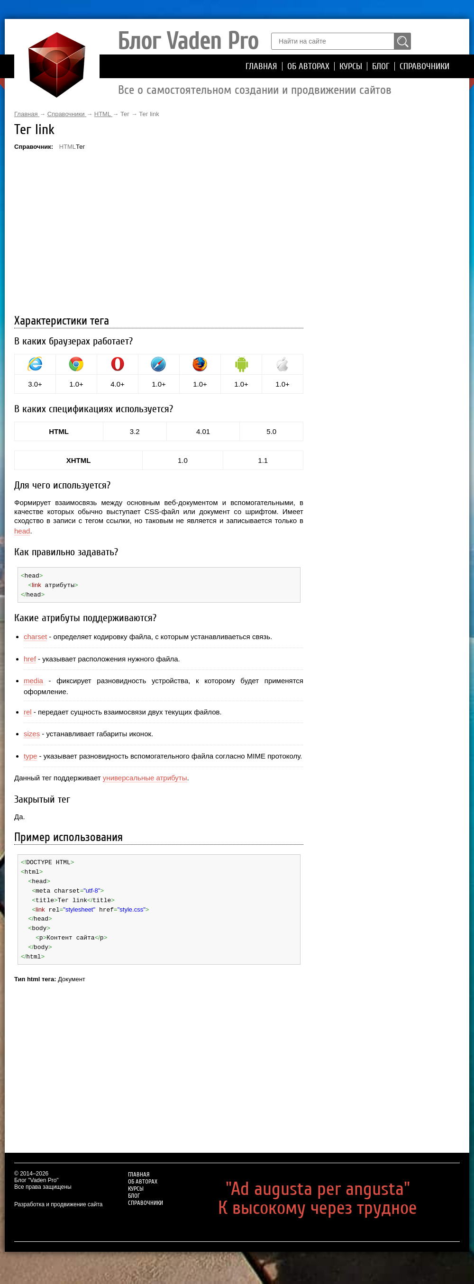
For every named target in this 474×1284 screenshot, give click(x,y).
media (33, 679)
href (30, 657)
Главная (261, 66)
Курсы (350, 66)
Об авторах (308, 66)
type (30, 755)
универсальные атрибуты (145, 776)
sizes (32, 732)
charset (35, 635)
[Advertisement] (158, 233)
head (22, 531)
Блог (381, 66)
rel (28, 710)
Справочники (424, 66)
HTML (67, 146)
